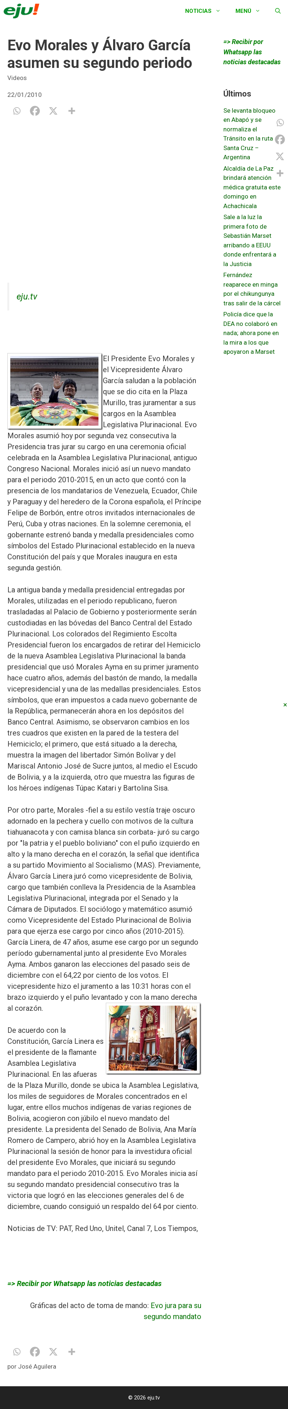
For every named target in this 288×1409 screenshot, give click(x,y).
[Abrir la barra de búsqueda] (278, 11)
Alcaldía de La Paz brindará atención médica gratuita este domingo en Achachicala (252, 187)
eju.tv (27, 296)
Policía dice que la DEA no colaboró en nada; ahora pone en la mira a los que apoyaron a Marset (251, 333)
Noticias (206, 11)
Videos (17, 77)
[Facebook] (34, 110)
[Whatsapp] (16, 110)
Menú (251, 11)
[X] (53, 110)
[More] (71, 110)
